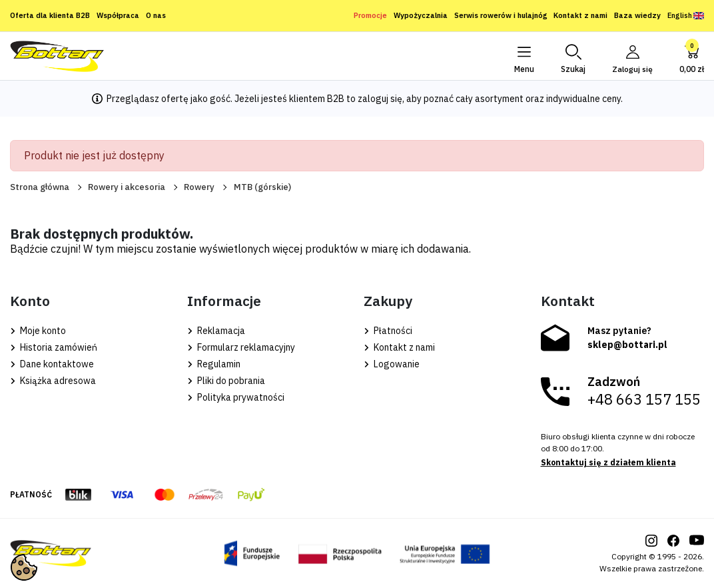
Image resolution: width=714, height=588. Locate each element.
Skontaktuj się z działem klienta (608, 462)
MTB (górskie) (262, 187)
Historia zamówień (53, 347)
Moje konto (38, 331)
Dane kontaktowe (52, 364)
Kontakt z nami (580, 15)
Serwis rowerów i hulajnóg (500, 15)
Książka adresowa (53, 381)
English (685, 15)
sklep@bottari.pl (627, 345)
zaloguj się (380, 99)
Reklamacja (216, 331)
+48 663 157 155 (644, 399)
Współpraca (118, 15)
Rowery (199, 187)
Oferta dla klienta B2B (50, 15)
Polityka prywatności (235, 397)
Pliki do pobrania (226, 381)
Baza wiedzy (637, 15)
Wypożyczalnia (421, 15)
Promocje (370, 15)
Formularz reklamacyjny (241, 347)
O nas (156, 15)
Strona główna (39, 187)
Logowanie (392, 364)
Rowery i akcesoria (126, 187)
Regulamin (213, 364)
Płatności (388, 331)
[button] (572, 56)
